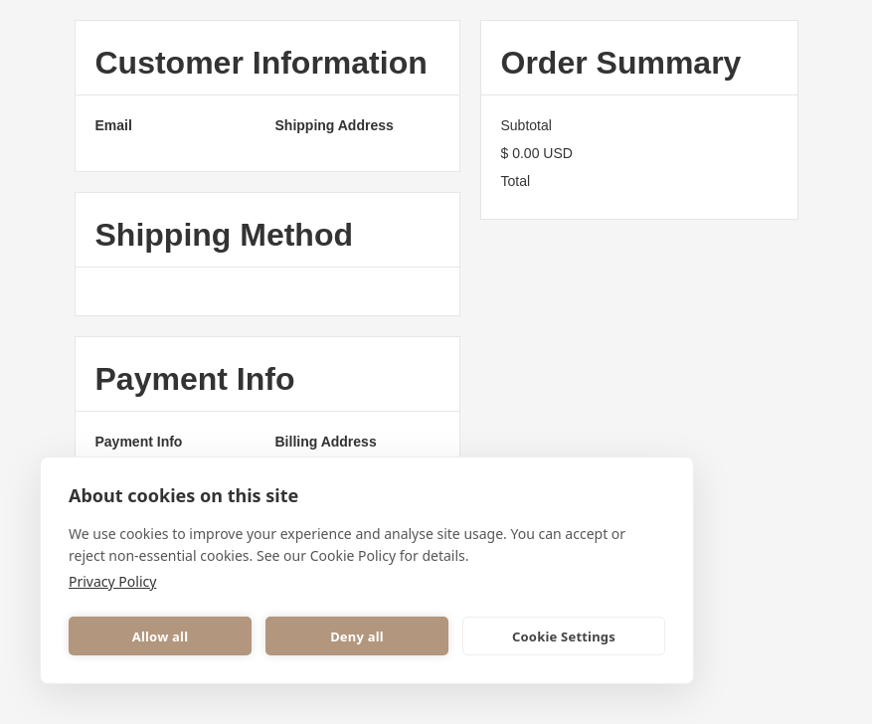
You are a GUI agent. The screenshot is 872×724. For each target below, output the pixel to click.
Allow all (160, 636)
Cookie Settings (563, 636)
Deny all (357, 636)
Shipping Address (334, 125)
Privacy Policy (112, 581)
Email (113, 125)
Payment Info (139, 442)
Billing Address (326, 442)
